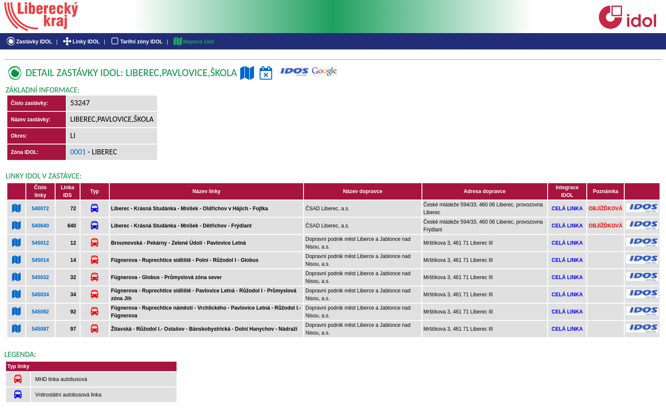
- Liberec (101, 152)
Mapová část (193, 42)
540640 (40, 226)
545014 (40, 260)
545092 (40, 312)
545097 (40, 329)
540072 (40, 209)
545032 (40, 277)
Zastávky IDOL (28, 42)
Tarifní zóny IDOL (136, 42)
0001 (78, 152)
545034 (40, 295)
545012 (40, 243)
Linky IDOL (81, 42)
